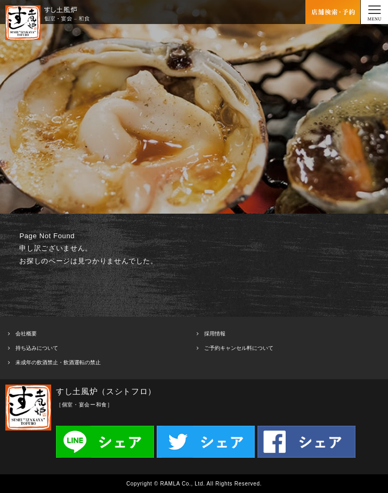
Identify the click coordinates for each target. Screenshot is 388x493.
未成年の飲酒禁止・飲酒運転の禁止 (58, 362)
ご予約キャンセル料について (238, 348)
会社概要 (26, 334)
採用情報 (214, 334)
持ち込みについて (36, 348)
